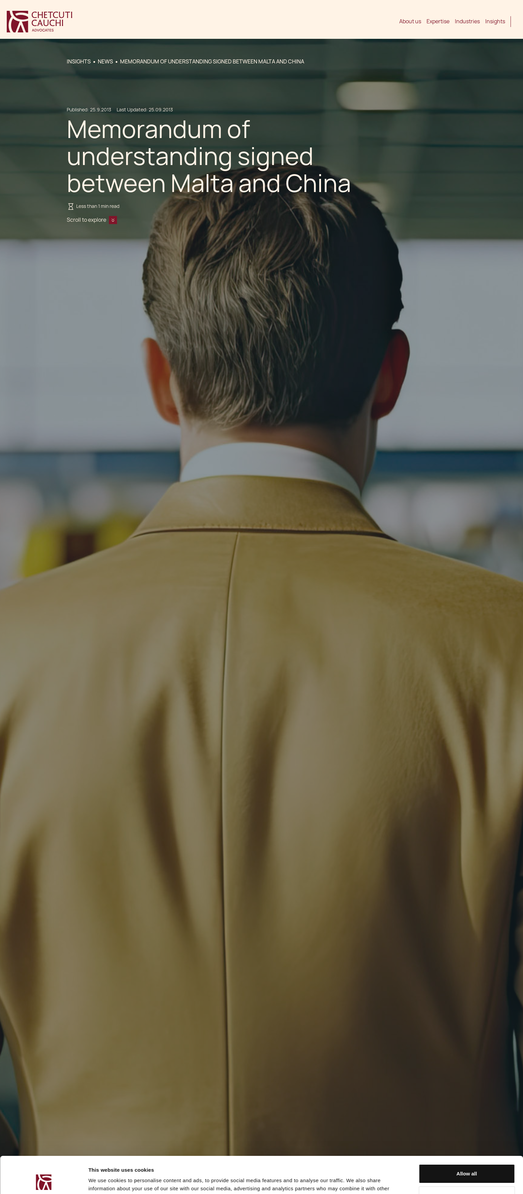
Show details (104, 1181)
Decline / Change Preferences (466, 1161)
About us (410, 21)
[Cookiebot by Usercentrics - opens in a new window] (43, 1181)
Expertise (438, 21)
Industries (467, 21)
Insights (495, 21)
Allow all (467, 1139)
